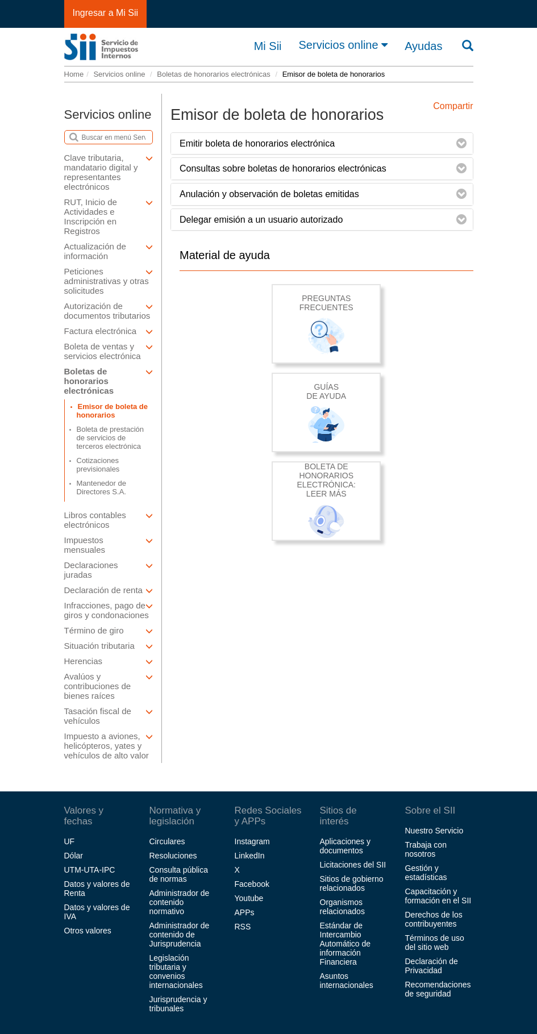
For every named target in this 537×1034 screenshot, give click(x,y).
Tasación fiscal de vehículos (108, 716)
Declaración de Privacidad (431, 966)
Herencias (108, 661)
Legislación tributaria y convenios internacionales (176, 971)
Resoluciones (173, 855)
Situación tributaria (108, 646)
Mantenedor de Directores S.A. (101, 487)
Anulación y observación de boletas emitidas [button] (269, 194)
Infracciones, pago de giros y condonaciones (108, 610)
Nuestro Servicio (434, 830)
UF (69, 841)
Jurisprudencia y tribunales (178, 1004)
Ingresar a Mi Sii (106, 13)
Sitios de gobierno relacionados (352, 883)
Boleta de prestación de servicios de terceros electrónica (110, 438)
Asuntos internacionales (346, 981)
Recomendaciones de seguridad (438, 989)
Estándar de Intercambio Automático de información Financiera (345, 943)
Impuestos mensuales (108, 544)
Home (74, 74)
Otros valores (87, 930)
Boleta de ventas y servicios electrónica (108, 351)
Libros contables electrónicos (108, 519)
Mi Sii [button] (268, 46)
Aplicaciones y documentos (345, 846)
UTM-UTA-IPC (89, 869)
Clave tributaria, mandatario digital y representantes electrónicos (108, 172)
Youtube (249, 898)
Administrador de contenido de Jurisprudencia (179, 934)
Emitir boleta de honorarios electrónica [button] (257, 143)
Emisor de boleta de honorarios (112, 410)
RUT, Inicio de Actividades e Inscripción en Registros (108, 216)
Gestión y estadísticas (426, 873)
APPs (245, 912)
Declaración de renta (108, 590)
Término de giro (108, 630)
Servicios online (343, 45)
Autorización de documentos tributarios (108, 310)
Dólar (73, 855)
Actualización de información (108, 251)
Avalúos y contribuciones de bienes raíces (108, 686)
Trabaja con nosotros (426, 849)
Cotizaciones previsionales (98, 464)
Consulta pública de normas (179, 874)
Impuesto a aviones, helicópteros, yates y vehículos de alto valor (108, 745)
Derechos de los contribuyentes (434, 919)
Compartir (453, 106)
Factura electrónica (108, 331)
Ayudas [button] (423, 46)
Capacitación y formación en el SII (438, 896)
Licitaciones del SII (353, 864)
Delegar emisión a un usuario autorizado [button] (261, 219)
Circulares (167, 841)
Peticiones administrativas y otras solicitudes (108, 280)
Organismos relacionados (342, 907)
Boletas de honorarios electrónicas (213, 74)
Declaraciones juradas (108, 569)
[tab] (322, 144)
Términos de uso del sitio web (434, 942)
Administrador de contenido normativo (179, 902)
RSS (243, 926)
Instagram (252, 841)
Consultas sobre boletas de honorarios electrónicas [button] (283, 168)
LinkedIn (250, 855)
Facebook (252, 884)
